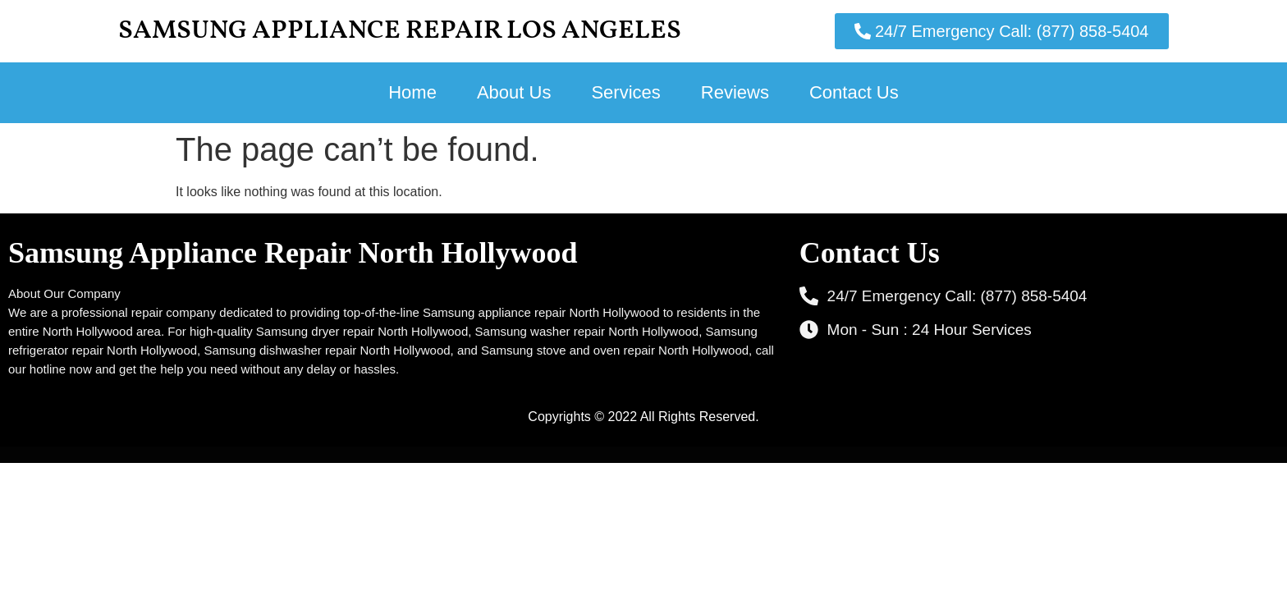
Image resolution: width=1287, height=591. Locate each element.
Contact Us (854, 92)
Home (412, 92)
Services (625, 92)
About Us (514, 92)
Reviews (735, 92)
